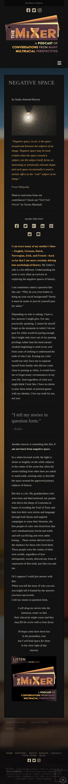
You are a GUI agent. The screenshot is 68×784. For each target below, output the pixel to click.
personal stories (39, 722)
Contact (56, 753)
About (33, 753)
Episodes (21, 753)
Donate (44, 753)
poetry (9, 729)
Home (9, 753)
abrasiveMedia (14, 771)
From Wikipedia (20, 186)
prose (22, 729)
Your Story (29, 756)
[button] (59, 63)
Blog (43, 756)
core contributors (16, 722)
